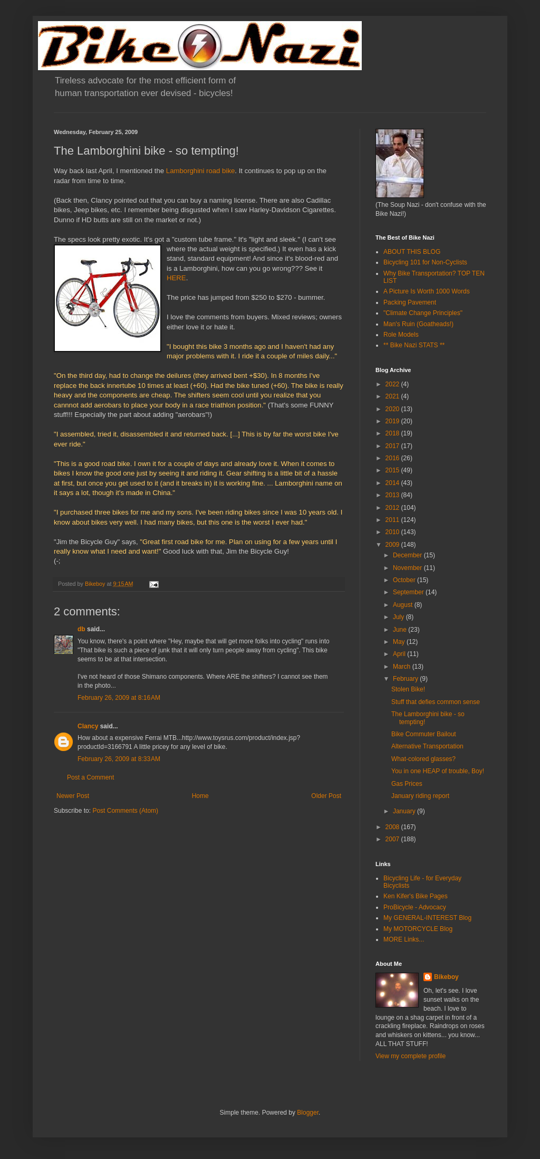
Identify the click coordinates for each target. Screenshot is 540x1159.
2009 (393, 544)
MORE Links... (403, 939)
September (409, 592)
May (400, 641)
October (405, 580)
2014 (393, 483)
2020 (393, 409)
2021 (393, 396)
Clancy (88, 726)
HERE (176, 278)
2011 (393, 520)
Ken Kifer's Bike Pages (415, 896)
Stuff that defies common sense (435, 702)
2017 (393, 446)
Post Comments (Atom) (125, 810)
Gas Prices (406, 783)
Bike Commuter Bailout (423, 734)
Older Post (326, 796)
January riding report (420, 796)
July (399, 617)
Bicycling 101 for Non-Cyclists (425, 262)
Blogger (308, 1112)
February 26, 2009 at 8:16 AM (119, 697)
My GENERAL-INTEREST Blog (427, 918)
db (81, 629)
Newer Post (72, 796)
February (406, 678)
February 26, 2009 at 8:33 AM (119, 759)
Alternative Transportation (427, 746)
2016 (393, 458)
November (408, 568)
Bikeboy (446, 977)
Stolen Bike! (408, 689)
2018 (393, 433)
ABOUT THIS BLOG (411, 251)
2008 (393, 827)
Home (200, 796)
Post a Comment (90, 777)
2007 (393, 839)
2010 (393, 532)
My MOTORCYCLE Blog (417, 929)
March (402, 666)
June (400, 629)
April (400, 654)
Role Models (401, 334)
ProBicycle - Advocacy (414, 907)
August (403, 605)
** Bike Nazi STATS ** (414, 345)
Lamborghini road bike (200, 171)
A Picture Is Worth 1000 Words (426, 291)
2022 (393, 384)
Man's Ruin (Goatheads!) (418, 324)
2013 (393, 495)
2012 (393, 507)
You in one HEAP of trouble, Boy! (437, 771)
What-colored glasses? (423, 759)
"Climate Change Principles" (422, 313)
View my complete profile (410, 1056)
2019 (393, 421)
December (408, 555)
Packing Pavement (409, 302)
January (405, 811)
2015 (393, 470)
